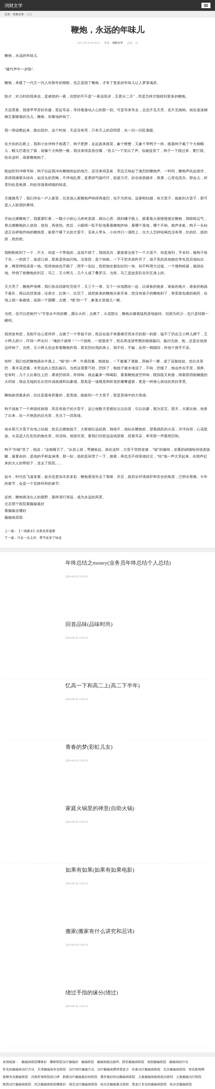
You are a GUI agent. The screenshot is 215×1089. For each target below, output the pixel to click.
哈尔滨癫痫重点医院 (114, 1084)
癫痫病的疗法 (178, 1062)
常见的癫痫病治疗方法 (18, 1069)
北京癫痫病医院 (174, 1069)
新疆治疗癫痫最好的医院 (80, 1077)
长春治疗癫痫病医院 (146, 1069)
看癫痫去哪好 (15, 511)
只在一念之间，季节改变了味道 (39, 538)
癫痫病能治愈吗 (108, 1062)
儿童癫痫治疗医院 (188, 1077)
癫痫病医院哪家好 (34, 1062)
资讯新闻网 (196, 1069)
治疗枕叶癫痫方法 (81, 1069)
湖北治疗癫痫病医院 (83, 1084)
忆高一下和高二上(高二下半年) (102, 685)
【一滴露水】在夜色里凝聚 (36, 531)
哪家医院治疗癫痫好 (64, 1062)
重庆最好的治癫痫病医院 (117, 1077)
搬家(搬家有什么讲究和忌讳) (99, 931)
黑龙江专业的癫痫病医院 (149, 1084)
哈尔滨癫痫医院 (181, 1084)
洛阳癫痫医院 (156, 1062)
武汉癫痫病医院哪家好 (50, 1084)
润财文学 (117, 42)
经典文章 (18, 14)
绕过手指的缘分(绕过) (91, 992)
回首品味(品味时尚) (89, 624)
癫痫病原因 (14, 517)
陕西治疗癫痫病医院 (17, 1084)
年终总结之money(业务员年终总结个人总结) (118, 563)
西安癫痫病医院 (133, 1062)
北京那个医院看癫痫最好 (24, 504)
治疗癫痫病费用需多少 (113, 1069)
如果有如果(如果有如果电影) (99, 870)
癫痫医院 (87, 1062)
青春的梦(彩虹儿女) (89, 747)
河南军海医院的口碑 (45, 1077)
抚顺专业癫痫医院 (15, 1077)
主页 (7, 14)
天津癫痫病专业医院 (51, 1069)
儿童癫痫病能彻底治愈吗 (155, 1077)
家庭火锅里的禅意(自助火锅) (99, 808)
